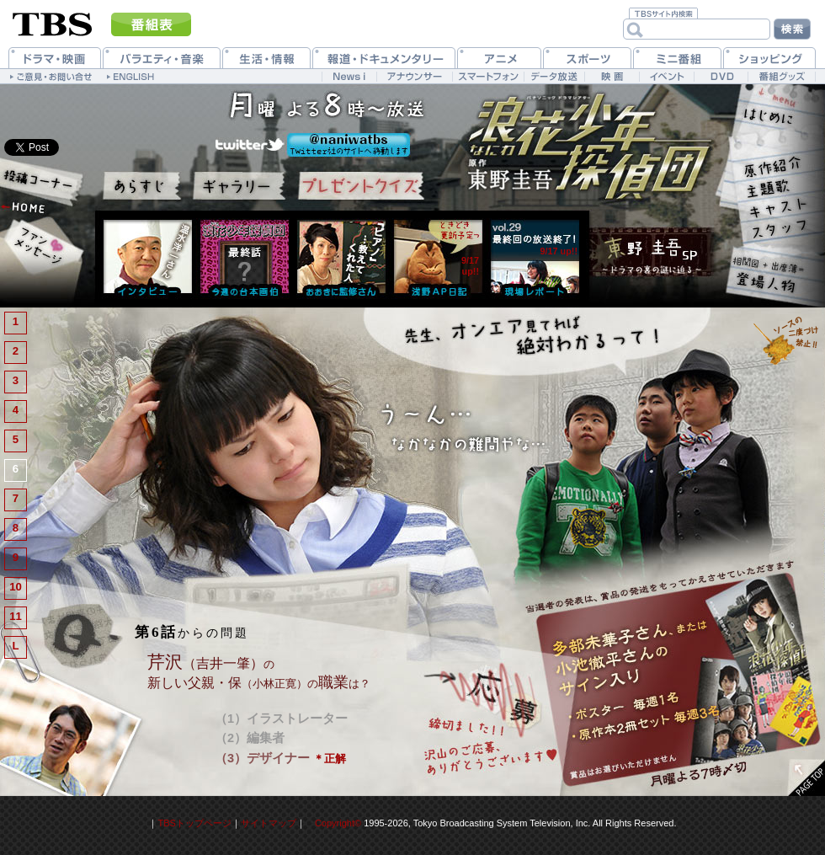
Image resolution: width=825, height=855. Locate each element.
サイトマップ (268, 823)
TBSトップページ (194, 823)
